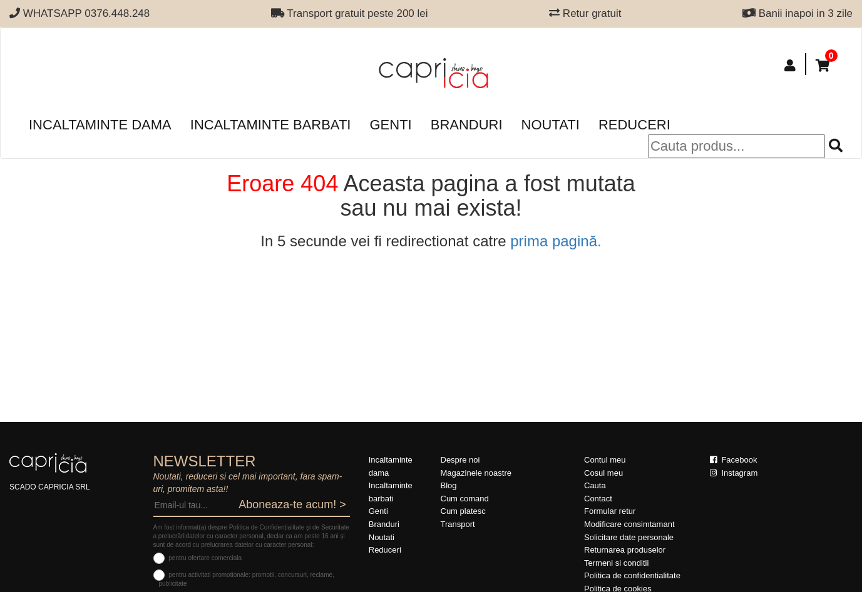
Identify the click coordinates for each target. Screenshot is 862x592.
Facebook (733, 459)
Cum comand (465, 498)
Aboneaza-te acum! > (292, 504)
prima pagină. (555, 241)
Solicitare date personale (629, 537)
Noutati (550, 125)
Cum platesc (463, 511)
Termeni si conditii (616, 563)
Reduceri (634, 125)
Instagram (733, 473)
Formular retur (609, 511)
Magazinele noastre (476, 473)
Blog (449, 485)
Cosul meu (603, 473)
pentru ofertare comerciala (205, 557)
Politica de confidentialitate (632, 575)
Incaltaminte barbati (270, 125)
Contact (598, 498)
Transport (458, 524)
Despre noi (460, 459)
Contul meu (604, 459)
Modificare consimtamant (629, 524)
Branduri (467, 125)
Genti (390, 125)
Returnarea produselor (624, 549)
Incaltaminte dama (100, 125)
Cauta (595, 485)
